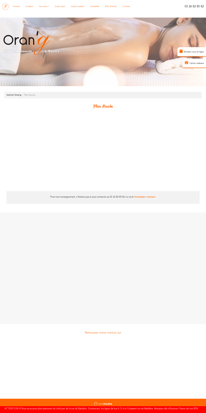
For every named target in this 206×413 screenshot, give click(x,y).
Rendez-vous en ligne (192, 51)
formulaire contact (144, 197)
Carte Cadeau (77, 6)
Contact (126, 6)
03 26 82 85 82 (194, 6)
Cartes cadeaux (194, 63)
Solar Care (60, 6)
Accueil (16, 6)
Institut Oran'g (14, 95)
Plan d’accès (111, 6)
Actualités (94, 6)
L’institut (29, 6)
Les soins (43, 6)
